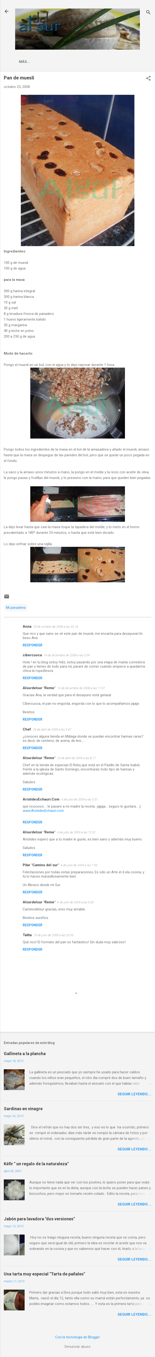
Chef (27, 729)
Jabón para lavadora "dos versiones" (39, 1218)
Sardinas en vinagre (23, 1108)
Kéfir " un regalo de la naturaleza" (36, 1163)
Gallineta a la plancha (25, 1053)
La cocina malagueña (40, 62)
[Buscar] (148, 13)
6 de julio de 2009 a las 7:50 (79, 865)
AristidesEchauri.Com (41, 799)
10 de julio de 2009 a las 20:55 (53, 935)
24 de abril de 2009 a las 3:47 (52, 729)
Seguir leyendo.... (134, 1094)
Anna (27, 626)
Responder (32, 645)
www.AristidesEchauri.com (43, 811)
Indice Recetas (85, 62)
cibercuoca (32, 655)
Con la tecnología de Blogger (77, 1337)
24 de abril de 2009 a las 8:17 (76, 758)
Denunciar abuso (78, 1346)
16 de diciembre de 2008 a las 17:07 (81, 688)
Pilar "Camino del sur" (41, 865)
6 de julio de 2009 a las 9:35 (75, 902)
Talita (27, 935)
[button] (148, 78)
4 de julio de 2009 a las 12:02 (76, 832)
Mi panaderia (16, 607)
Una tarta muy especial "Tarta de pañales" (44, 1273)
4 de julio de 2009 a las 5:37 (79, 799)
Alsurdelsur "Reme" (39, 688)
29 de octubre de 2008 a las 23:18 (55, 626)
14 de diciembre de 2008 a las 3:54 (67, 655)
